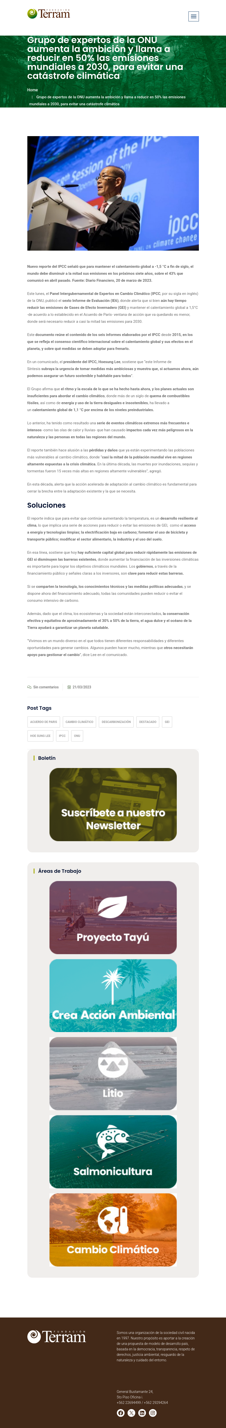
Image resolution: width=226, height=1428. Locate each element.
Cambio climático (79, 722)
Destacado (147, 722)
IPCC (62, 736)
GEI (167, 722)
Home (32, 90)
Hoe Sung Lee (40, 736)
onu (77, 736)
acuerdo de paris (43, 722)
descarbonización (116, 722)
